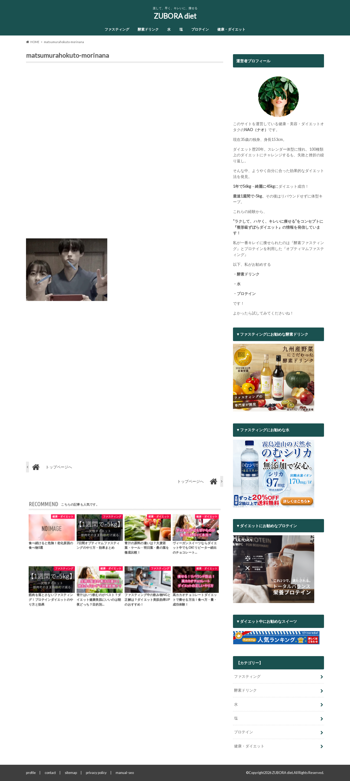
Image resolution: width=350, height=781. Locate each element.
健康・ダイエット (231, 29)
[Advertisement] (124, 153)
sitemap (71, 772)
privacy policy (96, 772)
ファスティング (117, 29)
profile (31, 772)
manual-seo (125, 772)
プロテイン (200, 29)
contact (50, 772)
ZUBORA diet (175, 16)
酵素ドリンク (148, 29)
